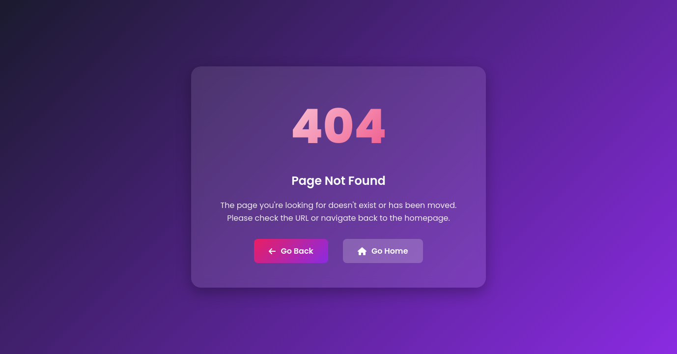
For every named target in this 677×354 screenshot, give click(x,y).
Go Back (291, 251)
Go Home (383, 251)
